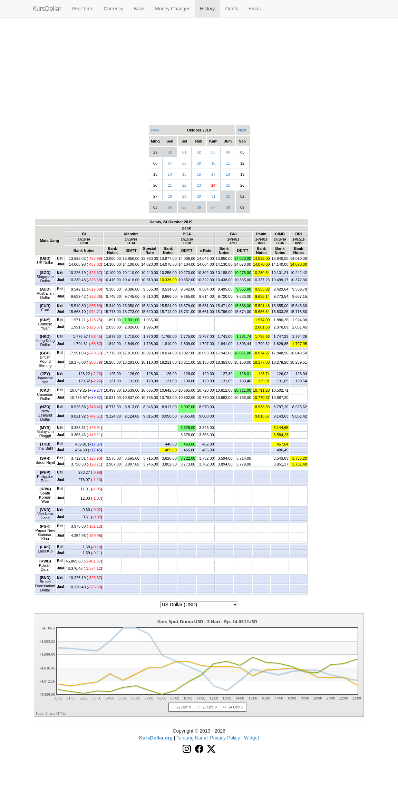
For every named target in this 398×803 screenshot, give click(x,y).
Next (242, 130)
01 (184, 152)
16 (199, 174)
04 (228, 152)
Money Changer (172, 8)
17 (213, 174)
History (207, 8)
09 (199, 163)
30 (170, 152)
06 (199, 207)
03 (213, 152)
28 (170, 196)
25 (228, 185)
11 (228, 163)
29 (184, 196)
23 (199, 185)
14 (170, 174)
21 (170, 185)
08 (184, 163)
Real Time (83, 8)
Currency (114, 8)
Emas (255, 8)
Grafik (231, 8)
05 (184, 207)
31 (213, 196)
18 (228, 174)
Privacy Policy (225, 738)
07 (170, 163)
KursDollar (46, 8)
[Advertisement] (199, 70)
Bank (139, 8)
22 (184, 185)
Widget (251, 738)
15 (184, 174)
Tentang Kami (191, 738)
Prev (155, 130)
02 (199, 152)
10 (213, 163)
